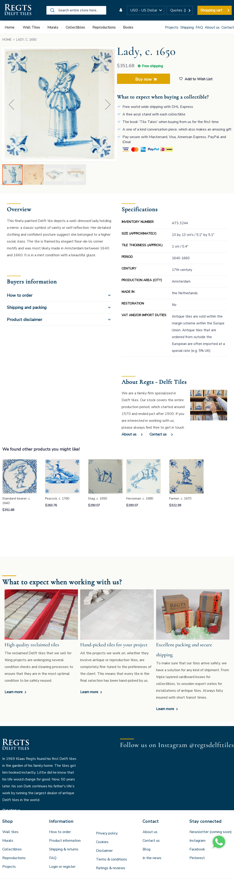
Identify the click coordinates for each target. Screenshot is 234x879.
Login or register (62, 866)
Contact (227, 27)
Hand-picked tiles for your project (113, 645)
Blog (146, 849)
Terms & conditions (111, 859)
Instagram (197, 840)
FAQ (199, 27)
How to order (19, 295)
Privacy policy (107, 833)
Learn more (14, 692)
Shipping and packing (27, 307)
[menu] (117, 27)
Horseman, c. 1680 (139, 498)
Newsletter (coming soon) (210, 831)
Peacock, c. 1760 (57, 498)
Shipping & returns (63, 849)
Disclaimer (104, 850)
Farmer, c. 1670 (180, 498)
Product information (65, 840)
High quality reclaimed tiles (32, 645)
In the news (152, 857)
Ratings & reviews (110, 868)
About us (212, 27)
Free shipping (152, 66)
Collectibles (12, 849)
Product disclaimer (24, 319)
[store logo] (17, 10)
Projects (171, 27)
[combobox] (76, 10)
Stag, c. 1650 (97, 498)
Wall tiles (10, 831)
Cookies (102, 841)
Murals (7, 840)
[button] (145, 10)
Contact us (158, 434)
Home (6, 39)
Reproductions (14, 857)
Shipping (187, 27)
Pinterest (197, 857)
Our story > (11, 810)
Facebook (197, 849)
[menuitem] (10, 27)
